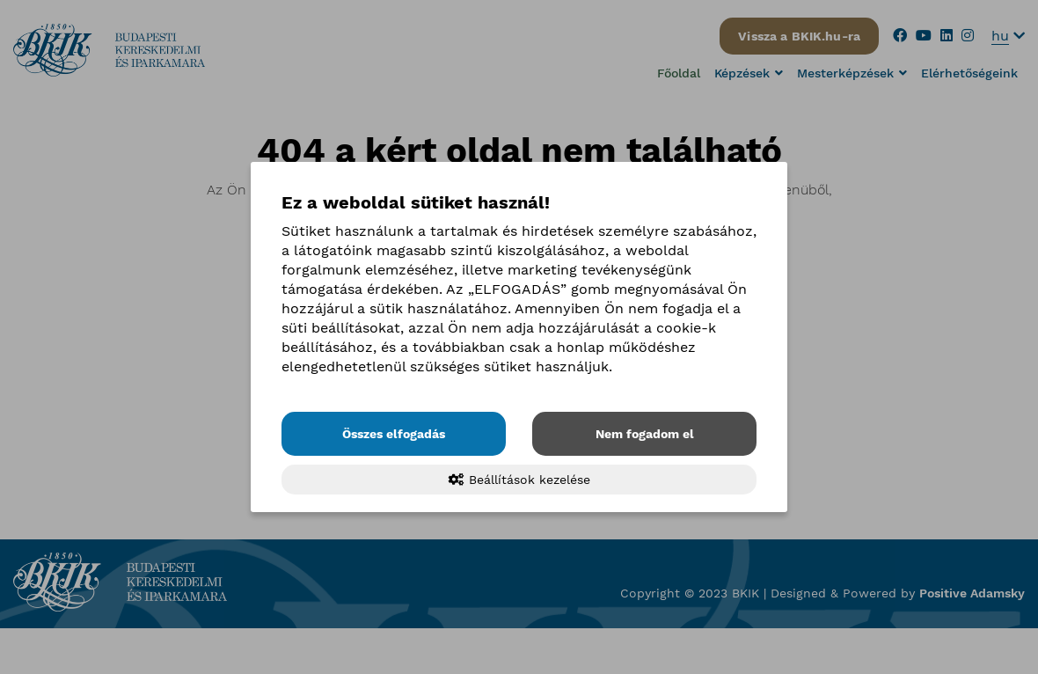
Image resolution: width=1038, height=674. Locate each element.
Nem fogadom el (645, 434)
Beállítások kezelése (519, 480)
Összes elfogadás (393, 434)
